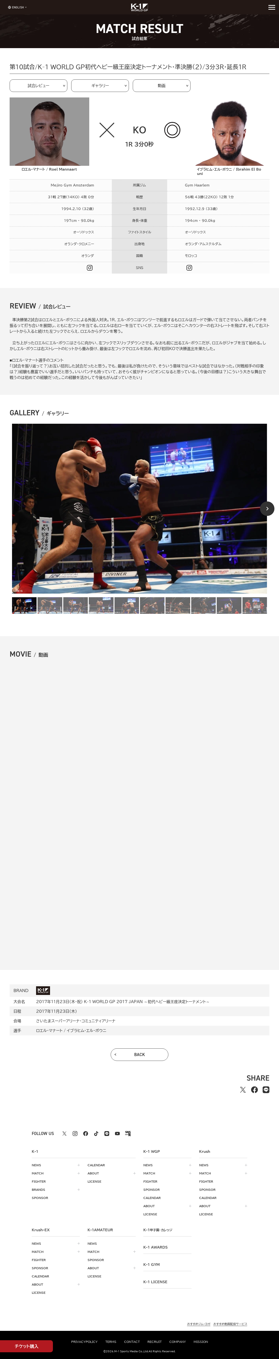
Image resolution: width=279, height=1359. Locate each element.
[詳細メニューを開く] (272, 7)
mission (201, 1341)
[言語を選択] (16, 7)
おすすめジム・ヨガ (198, 1323)
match (38, 1173)
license (94, 1181)
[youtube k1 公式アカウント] (117, 1133)
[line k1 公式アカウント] (106, 1133)
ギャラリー (100, 86)
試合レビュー (38, 86)
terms (110, 1341)
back (139, 1055)
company (177, 1341)
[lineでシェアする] (266, 1090)
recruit (154, 1341)
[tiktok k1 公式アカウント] (96, 1133)
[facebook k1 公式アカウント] (85, 1133)
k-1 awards (155, 1247)
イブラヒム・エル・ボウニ (86, 1030)
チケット (26, 1346)
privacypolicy (84, 1341)
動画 (161, 86)
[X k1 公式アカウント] (64, 1133)
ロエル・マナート (49, 1030)
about (93, 1173)
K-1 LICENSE (155, 1282)
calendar (96, 1165)
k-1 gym (151, 1264)
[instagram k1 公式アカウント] (75, 1133)
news (36, 1165)
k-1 (157, 1230)
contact (132, 1341)
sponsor (40, 1197)
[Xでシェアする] (243, 1090)
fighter (39, 1181)
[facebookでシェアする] (254, 1090)
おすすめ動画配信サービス (230, 1323)
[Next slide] (267, 508)
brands (38, 1189)
